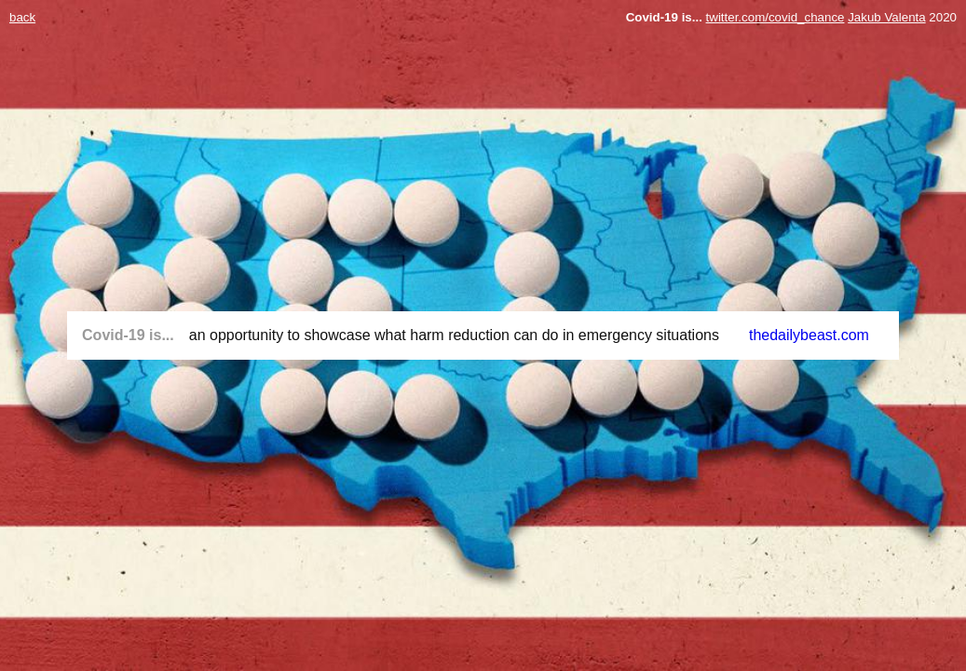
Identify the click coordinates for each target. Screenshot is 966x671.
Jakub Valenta (886, 17)
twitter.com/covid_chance (775, 17)
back (22, 17)
